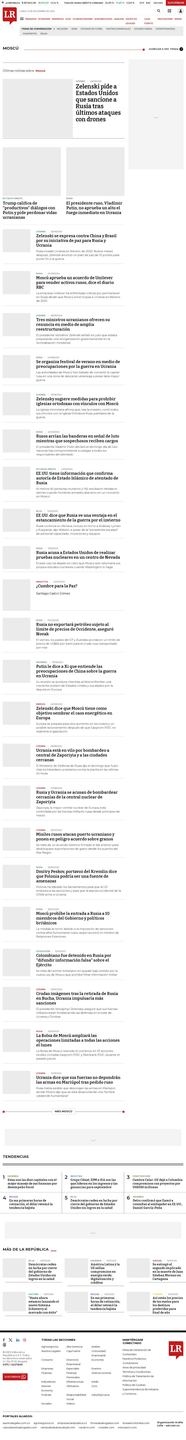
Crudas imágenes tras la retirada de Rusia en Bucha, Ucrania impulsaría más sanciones (77, 998)
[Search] (158, 11)
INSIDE (178, 19)
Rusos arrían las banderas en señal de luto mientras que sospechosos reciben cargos (77, 438)
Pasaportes (30, 33)
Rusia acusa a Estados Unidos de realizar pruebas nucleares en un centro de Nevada (78, 555)
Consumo (47, 1359)
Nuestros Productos (134, 1358)
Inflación (62, 29)
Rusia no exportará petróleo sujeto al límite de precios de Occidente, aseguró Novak (75, 629)
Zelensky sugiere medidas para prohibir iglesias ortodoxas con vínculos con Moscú (77, 401)
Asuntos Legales (50, 1350)
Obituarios (72, 1386)
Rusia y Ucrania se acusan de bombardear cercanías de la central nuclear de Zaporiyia (77, 797)
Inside (95, 1381)
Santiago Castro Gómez (53, 593)
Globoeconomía (101, 1372)
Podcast (46, 1394)
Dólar (43, 33)
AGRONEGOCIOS (103, 19)
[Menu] (22, 18)
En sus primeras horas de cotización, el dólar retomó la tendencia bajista (31, 1204)
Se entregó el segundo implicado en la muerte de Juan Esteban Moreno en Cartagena (168, 1272)
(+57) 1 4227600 (13, 1364)
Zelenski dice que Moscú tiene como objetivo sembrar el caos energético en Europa (74, 713)
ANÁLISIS (119, 19)
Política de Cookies (134, 1384)
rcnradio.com (106, 1427)
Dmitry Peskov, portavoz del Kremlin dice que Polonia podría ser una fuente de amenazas (76, 876)
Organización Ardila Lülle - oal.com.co (170, 1424)
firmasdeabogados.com (104, 1423)
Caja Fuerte (73, 1350)
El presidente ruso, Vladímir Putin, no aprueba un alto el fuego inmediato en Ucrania (94, 208)
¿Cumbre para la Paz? (56, 586)
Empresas (47, 1368)
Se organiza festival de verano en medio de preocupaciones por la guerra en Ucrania (78, 364)
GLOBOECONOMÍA (83, 19)
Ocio (94, 1386)
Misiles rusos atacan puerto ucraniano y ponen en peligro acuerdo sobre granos (75, 837)
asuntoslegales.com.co (16, 1423)
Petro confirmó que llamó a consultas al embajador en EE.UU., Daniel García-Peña (158, 1204)
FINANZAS (31, 19)
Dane (74, 29)
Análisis (96, 1346)
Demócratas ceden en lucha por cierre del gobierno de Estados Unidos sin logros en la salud (93, 1204)
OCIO (68, 19)
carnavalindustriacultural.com (58, 1427)
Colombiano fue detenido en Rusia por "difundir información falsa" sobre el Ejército (73, 960)
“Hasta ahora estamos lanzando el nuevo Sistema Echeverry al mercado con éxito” (44, 1305)
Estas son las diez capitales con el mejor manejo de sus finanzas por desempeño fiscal (32, 1183)
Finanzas (46, 1372)
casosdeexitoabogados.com (20, 1427)
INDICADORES (165, 19)
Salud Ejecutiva (101, 1394)
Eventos (96, 1368)
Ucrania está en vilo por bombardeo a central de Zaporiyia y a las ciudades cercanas (72, 755)
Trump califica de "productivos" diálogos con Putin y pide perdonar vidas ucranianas (30, 210)
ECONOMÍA (44, 19)
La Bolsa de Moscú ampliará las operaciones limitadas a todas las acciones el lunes (78, 1040)
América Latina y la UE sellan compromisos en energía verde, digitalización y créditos (105, 1273)
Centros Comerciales (118, 29)
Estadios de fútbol (92, 29)
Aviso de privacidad (134, 1367)
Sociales (46, 1403)
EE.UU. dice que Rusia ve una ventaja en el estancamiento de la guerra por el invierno (78, 518)
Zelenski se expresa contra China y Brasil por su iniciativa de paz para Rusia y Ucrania (76, 240)
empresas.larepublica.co (72, 1423)
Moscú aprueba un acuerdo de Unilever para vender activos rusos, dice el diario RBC (75, 282)
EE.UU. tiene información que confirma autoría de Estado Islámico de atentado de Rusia (77, 478)
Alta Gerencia (74, 1346)
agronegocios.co (44, 1423)
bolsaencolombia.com (136, 1423)
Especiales (72, 1368)
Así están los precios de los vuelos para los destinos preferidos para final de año (168, 1305)
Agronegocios (49, 1346)
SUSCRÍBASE (176, 2)
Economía (98, 1359)
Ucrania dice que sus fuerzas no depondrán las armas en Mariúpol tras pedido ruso (78, 1080)
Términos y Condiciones (137, 1371)
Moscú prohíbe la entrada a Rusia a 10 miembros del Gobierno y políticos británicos (73, 918)
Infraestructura (74, 1381)
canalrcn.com (87, 1427)
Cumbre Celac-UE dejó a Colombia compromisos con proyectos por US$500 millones (158, 1183)
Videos (70, 1403)
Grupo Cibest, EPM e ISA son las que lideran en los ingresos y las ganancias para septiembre (94, 1183)
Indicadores (48, 1381)
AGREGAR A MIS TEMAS (166, 49)
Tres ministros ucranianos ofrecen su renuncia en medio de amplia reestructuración (73, 324)
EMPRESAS (58, 19)
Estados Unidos (143, 29)
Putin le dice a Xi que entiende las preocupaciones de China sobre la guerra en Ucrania (76, 671)
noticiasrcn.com (127, 1427)
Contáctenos (130, 1363)
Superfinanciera (165, 29)
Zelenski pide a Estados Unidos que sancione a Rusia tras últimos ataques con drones (98, 103)
